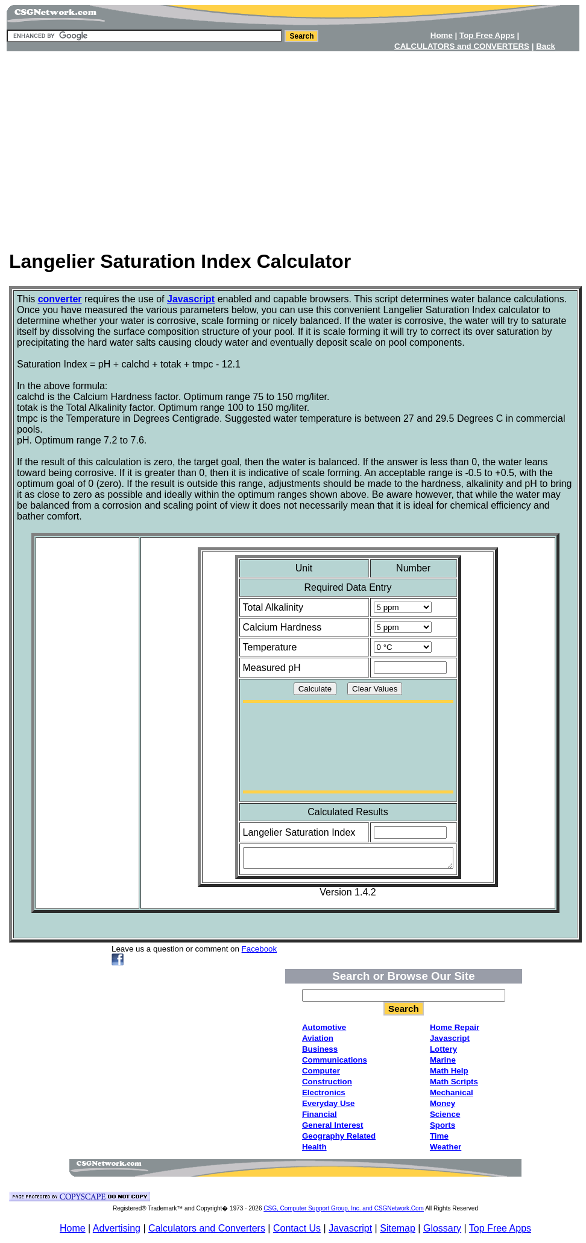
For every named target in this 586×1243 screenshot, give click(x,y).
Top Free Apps (500, 1228)
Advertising (116, 1228)
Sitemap (397, 1228)
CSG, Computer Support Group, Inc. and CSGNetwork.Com (343, 1208)
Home (73, 1228)
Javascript (350, 1228)
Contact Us (297, 1228)
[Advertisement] (293, 146)
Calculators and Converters (206, 1228)
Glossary (442, 1228)
